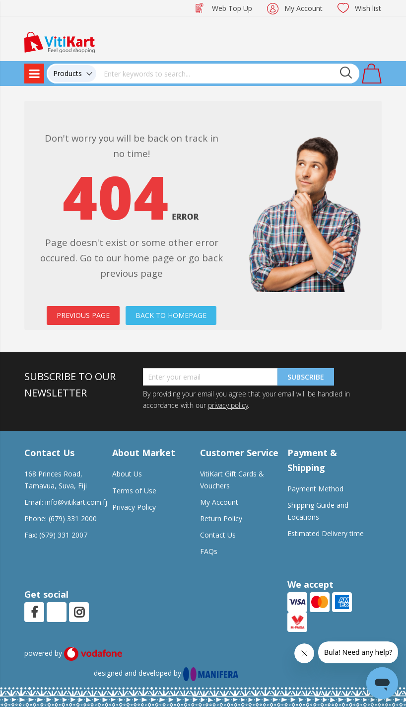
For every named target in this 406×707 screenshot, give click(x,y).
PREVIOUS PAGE (83, 315)
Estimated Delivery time (325, 533)
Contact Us (218, 535)
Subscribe (305, 377)
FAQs (208, 551)
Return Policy (221, 518)
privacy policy (228, 405)
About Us (127, 473)
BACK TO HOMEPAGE (170, 315)
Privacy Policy (134, 507)
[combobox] (227, 73)
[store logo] (59, 41)
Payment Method (315, 488)
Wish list (368, 8)
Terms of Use (134, 490)
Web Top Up (232, 8)
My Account (303, 8)
